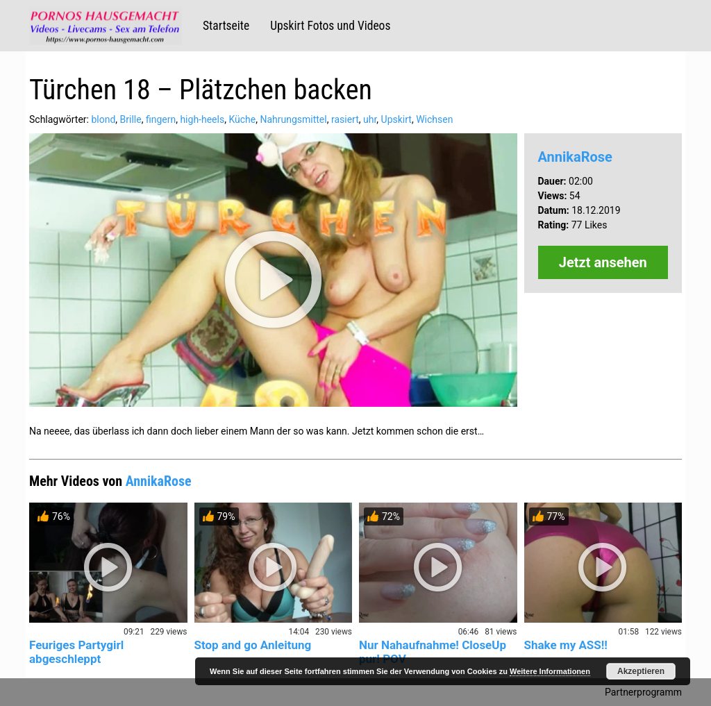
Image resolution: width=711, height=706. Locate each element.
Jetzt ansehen (603, 262)
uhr (369, 119)
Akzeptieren (640, 671)
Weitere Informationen (550, 671)
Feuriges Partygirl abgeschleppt (76, 652)
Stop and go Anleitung (253, 645)
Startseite (226, 26)
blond (103, 119)
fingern (161, 119)
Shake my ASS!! (566, 645)
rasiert (345, 119)
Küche (242, 119)
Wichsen (434, 119)
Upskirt (396, 119)
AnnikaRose (575, 157)
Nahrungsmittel (293, 119)
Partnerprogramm (643, 692)
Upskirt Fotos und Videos (330, 26)
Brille (131, 119)
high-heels (202, 119)
